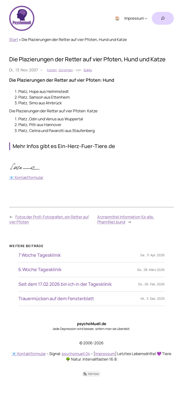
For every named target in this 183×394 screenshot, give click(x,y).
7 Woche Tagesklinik (39, 255)
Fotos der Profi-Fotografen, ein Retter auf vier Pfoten (49, 219)
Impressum (105, 353)
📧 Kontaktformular (26, 177)
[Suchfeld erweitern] (163, 18)
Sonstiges (65, 70)
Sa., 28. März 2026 (151, 269)
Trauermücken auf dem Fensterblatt (56, 298)
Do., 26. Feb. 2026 (151, 284)
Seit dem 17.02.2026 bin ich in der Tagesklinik (65, 284)
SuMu (87, 70)
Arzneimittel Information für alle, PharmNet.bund (125, 219)
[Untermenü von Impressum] (146, 18)
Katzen (52, 70)
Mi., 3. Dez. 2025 (153, 298)
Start (13, 39)
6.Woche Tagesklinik (39, 269)
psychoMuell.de (91, 323)
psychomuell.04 (76, 353)
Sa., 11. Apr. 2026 (152, 255)
